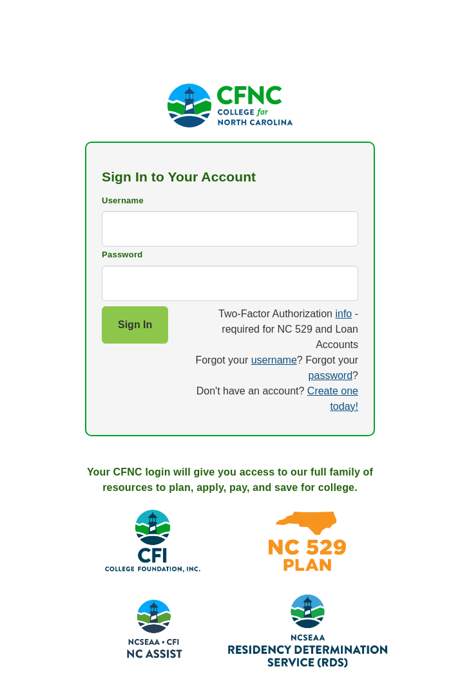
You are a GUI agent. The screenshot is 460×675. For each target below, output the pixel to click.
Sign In (135, 324)
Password (122, 254)
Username (123, 200)
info (343, 313)
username (274, 360)
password (330, 375)
